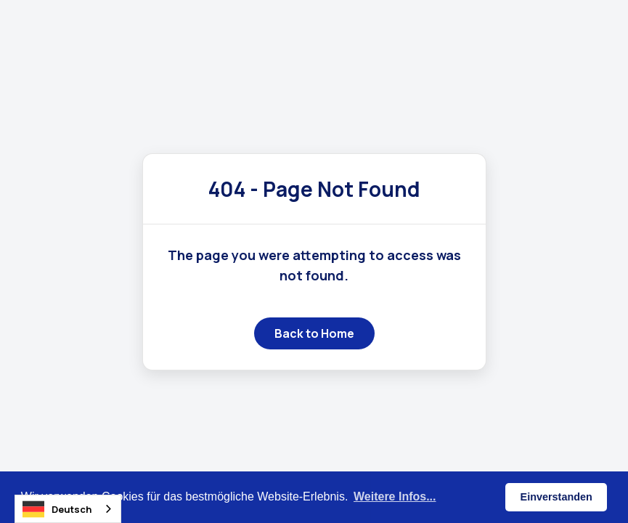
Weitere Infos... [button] (395, 496)
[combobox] (68, 509)
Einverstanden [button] (556, 497)
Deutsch (57, 509)
